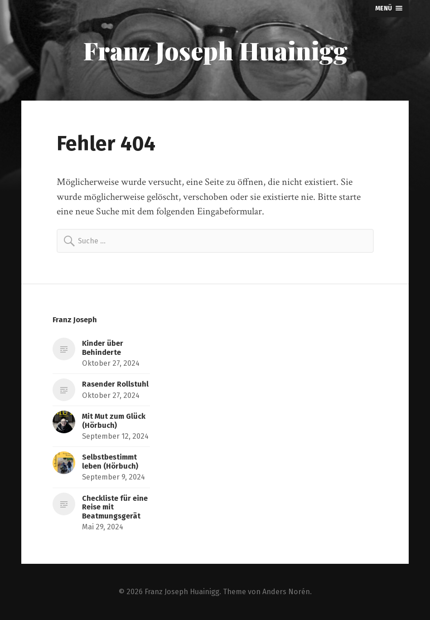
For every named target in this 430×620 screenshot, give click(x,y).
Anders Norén (286, 591)
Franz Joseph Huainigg (215, 50)
